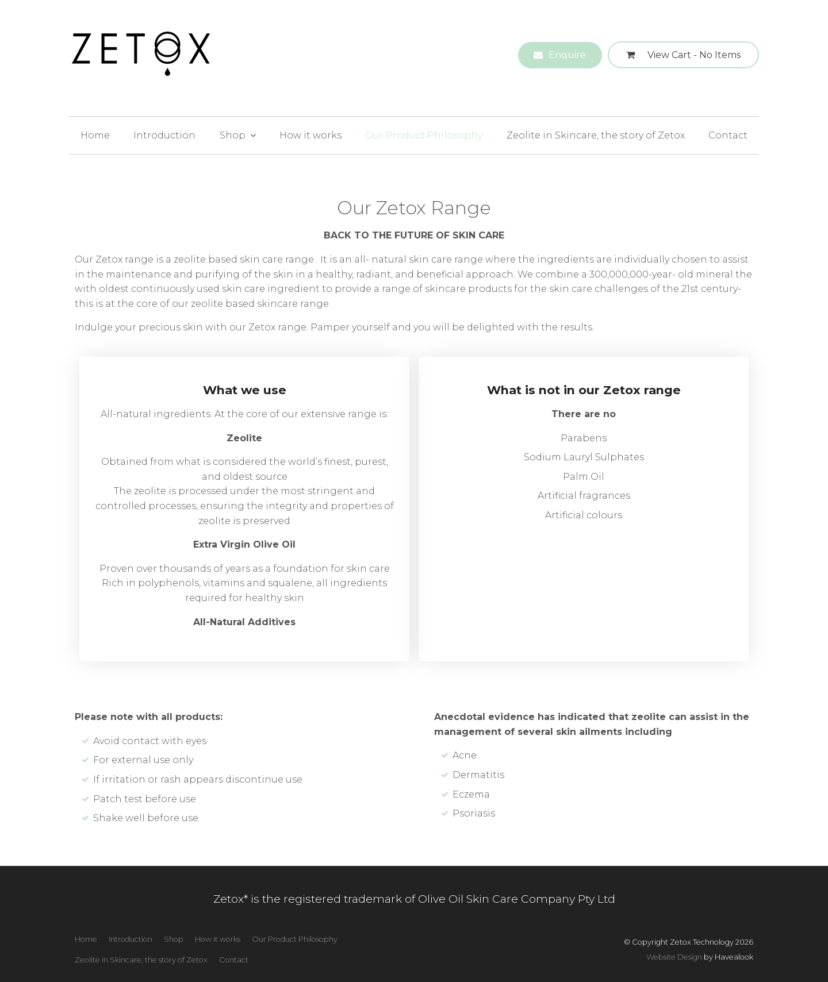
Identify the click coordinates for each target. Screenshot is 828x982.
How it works (310, 135)
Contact (727, 135)
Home (95, 135)
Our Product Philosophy (423, 135)
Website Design (674, 957)
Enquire (567, 54)
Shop (233, 135)
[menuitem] (86, 939)
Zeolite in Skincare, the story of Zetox (596, 135)
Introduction (164, 135)
